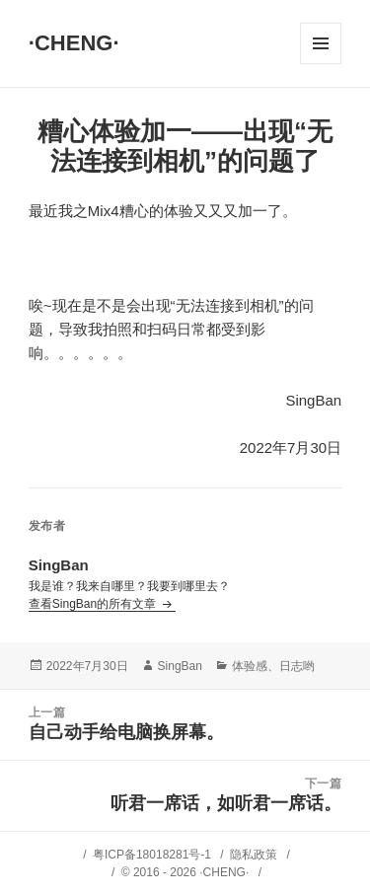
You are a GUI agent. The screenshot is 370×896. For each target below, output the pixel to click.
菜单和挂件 (320, 43)
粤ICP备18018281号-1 (152, 854)
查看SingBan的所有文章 (94, 604)
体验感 (249, 666)
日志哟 (297, 666)
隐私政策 (253, 854)
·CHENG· (74, 43)
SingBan (180, 666)
